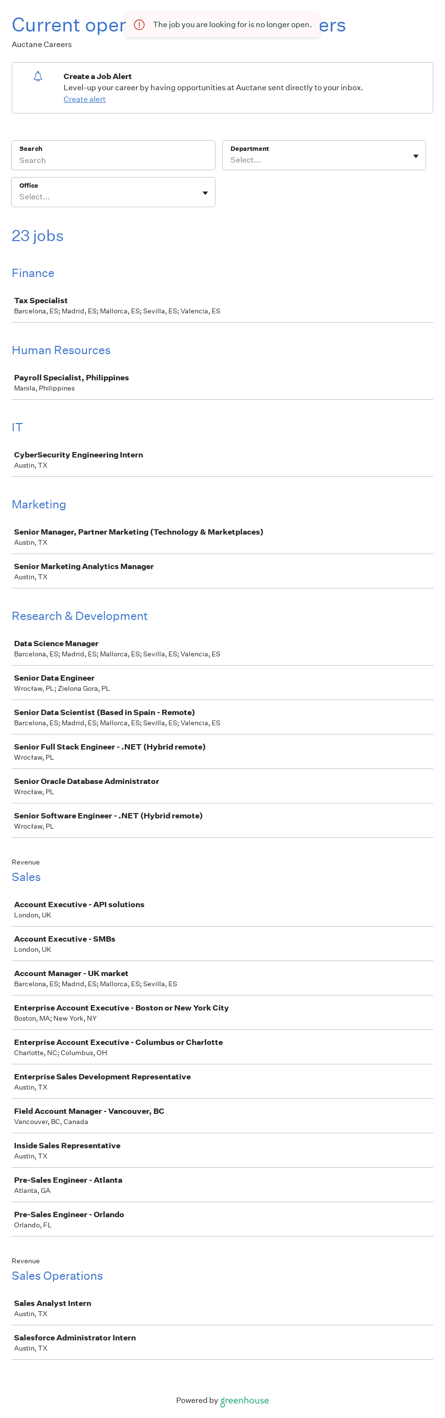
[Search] (113, 161)
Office (28, 185)
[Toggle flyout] (416, 156)
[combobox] (231, 160)
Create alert (85, 99)
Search (30, 149)
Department (250, 149)
